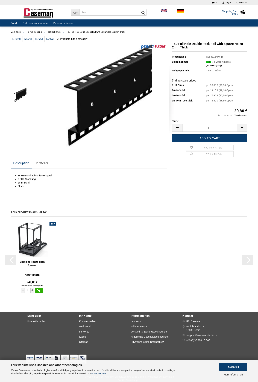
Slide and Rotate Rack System (32, 263)
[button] (214, 2)
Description (21, 163)
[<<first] (16, 39)
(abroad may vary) (214, 66)
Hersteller (41, 163)
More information (233, 374)
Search (14, 23)
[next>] (39, 39)
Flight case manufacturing (35, 23)
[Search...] (75, 12)
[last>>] (50, 39)
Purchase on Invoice (63, 23)
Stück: (175, 121)
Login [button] (226, 2)
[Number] (210, 128)
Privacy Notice (98, 373)
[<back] (28, 39)
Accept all (233, 367)
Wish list (241, 2)
